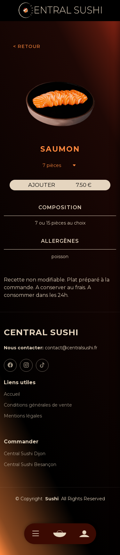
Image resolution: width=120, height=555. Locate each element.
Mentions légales (23, 416)
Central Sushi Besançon (30, 464)
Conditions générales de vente (38, 405)
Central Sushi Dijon (24, 453)
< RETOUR (26, 46)
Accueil (12, 394)
